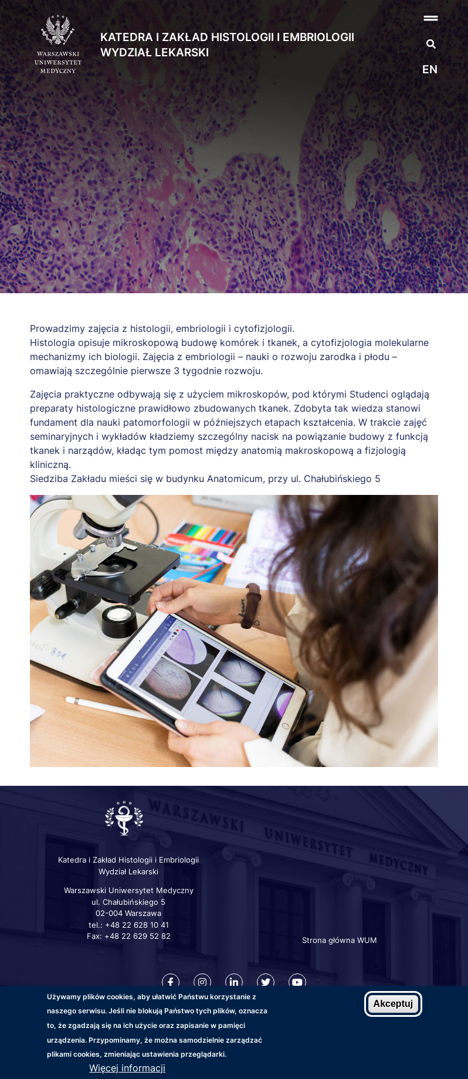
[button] (410, 18)
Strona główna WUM (339, 940)
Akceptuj (393, 1004)
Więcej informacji (127, 1068)
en (430, 69)
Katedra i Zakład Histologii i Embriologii (227, 37)
